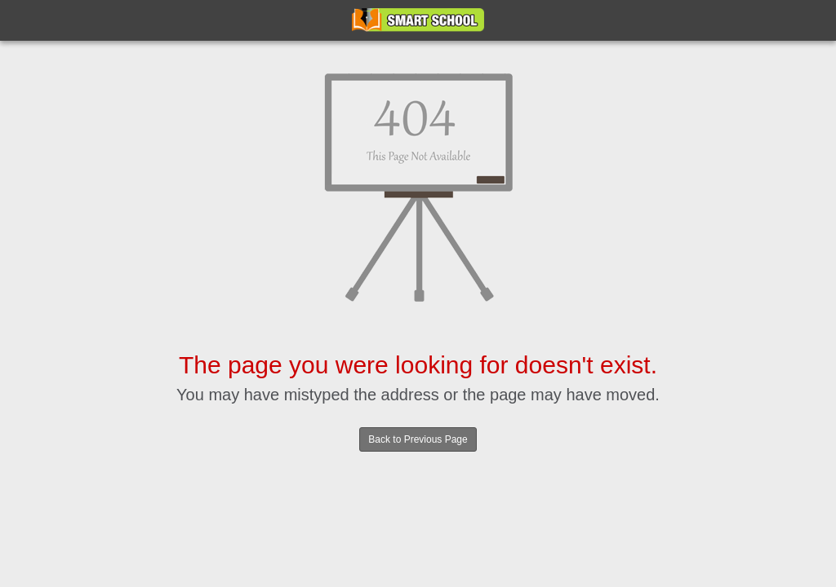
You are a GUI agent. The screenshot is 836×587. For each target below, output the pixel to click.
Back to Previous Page (417, 439)
